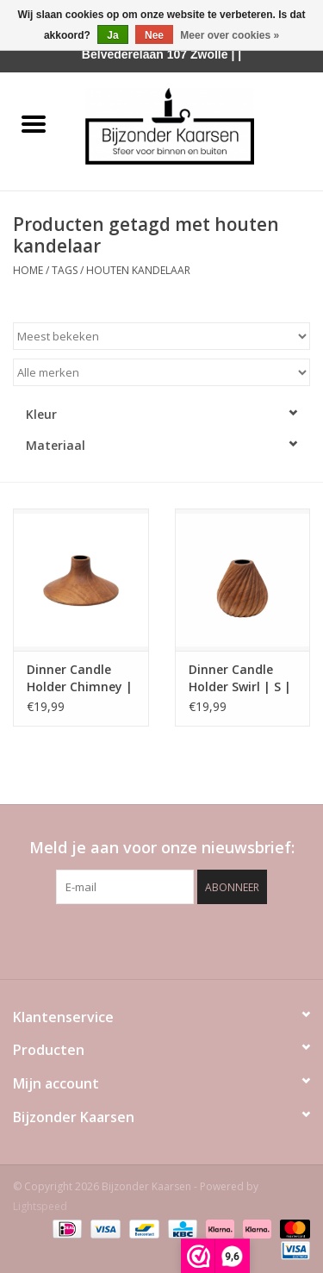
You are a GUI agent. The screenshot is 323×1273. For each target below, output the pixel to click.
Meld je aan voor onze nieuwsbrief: (162, 848)
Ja (112, 35)
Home (28, 270)
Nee (154, 35)
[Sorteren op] (161, 336)
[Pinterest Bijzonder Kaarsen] (162, 939)
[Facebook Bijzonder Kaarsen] (131, 939)
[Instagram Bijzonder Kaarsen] (193, 939)
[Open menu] (33, 123)
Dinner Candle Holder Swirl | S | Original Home (240, 678)
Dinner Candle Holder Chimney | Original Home (80, 678)
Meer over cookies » (229, 35)
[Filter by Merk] (161, 372)
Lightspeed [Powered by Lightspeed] (40, 1206)
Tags (65, 270)
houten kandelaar (138, 270)
